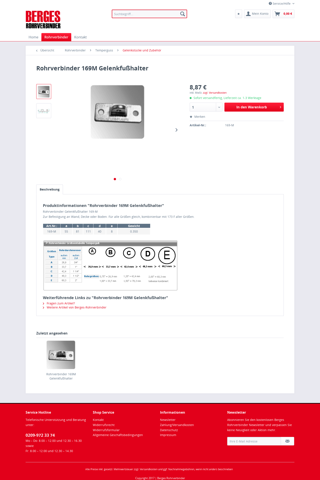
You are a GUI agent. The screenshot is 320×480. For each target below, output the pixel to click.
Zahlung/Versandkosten (177, 425)
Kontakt (98, 420)
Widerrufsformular (106, 430)
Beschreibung (50, 189)
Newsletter (168, 420)
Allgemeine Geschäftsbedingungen (118, 435)
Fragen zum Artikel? (59, 303)
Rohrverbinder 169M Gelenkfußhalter (61, 376)
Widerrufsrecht (104, 425)
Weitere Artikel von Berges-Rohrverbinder (74, 307)
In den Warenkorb (258, 106)
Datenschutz (169, 430)
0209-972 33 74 (40, 435)
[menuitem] (149, 14)
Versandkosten (148, 469)
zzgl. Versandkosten (215, 93)
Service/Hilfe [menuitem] (280, 3)
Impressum (168, 435)
